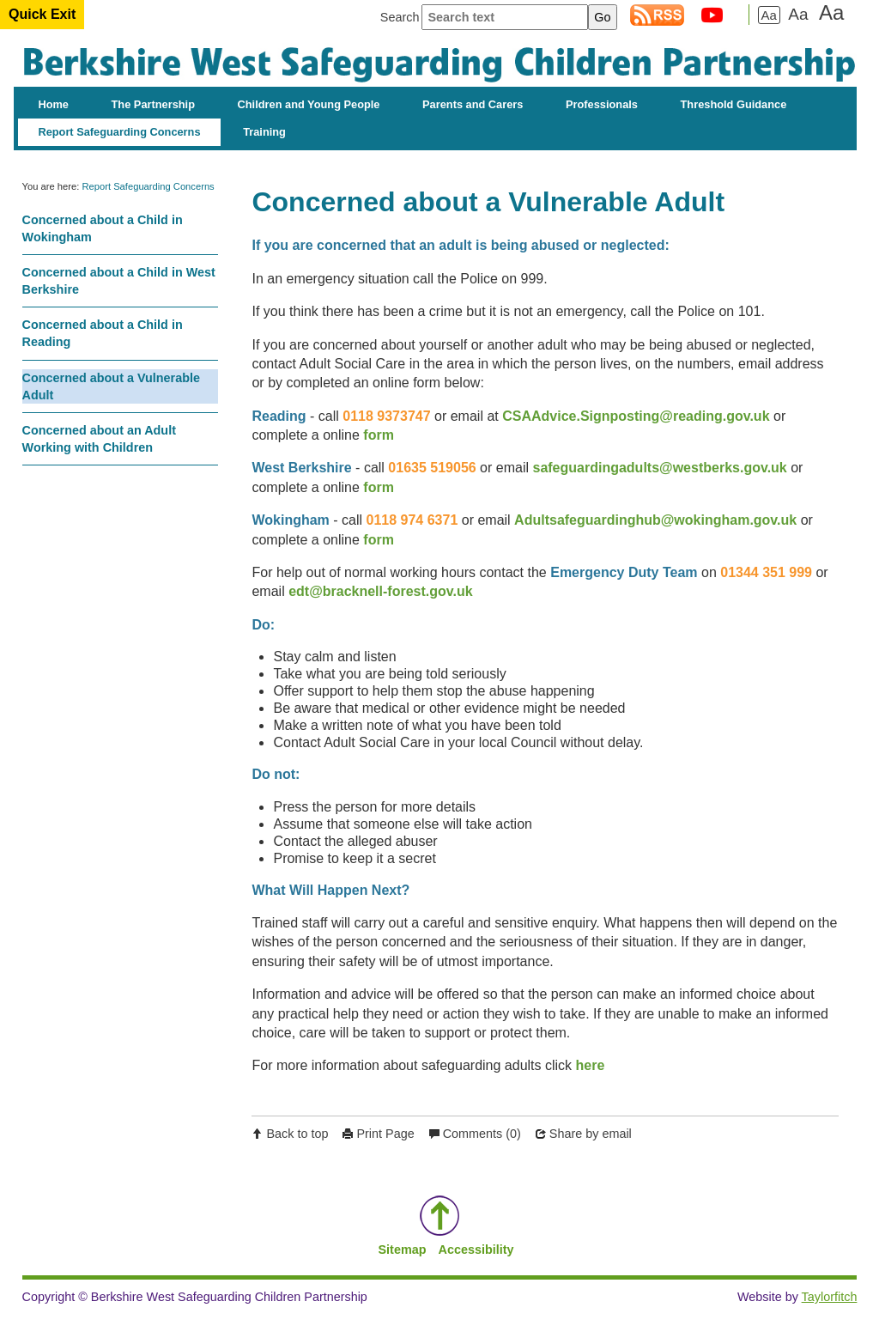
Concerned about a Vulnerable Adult (111, 386)
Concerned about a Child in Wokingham (102, 228)
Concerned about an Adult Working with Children (99, 438)
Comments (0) (482, 1133)
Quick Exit (42, 14)
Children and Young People (309, 104)
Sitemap (403, 1249)
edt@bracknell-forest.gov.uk (380, 591)
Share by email (590, 1133)
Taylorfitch (830, 1297)
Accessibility (475, 1249)
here (590, 1065)
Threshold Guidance (734, 104)
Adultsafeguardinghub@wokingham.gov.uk (655, 520)
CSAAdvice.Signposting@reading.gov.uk (635, 416)
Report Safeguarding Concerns (119, 131)
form (378, 435)
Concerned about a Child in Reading (102, 333)
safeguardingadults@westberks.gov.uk (659, 467)
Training (264, 131)
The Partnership (153, 104)
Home (53, 104)
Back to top (297, 1133)
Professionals (602, 104)
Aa (769, 15)
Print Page (385, 1133)
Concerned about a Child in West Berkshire (118, 280)
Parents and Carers (472, 104)
